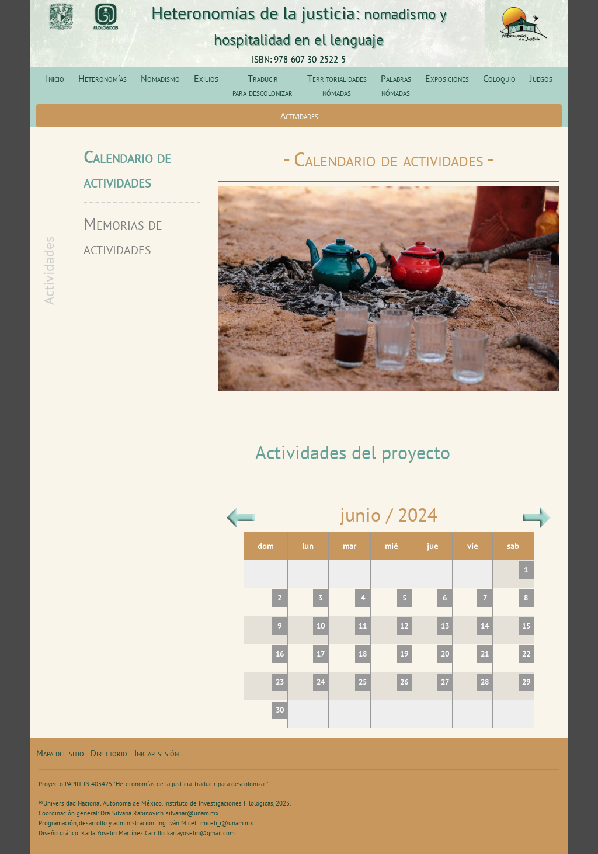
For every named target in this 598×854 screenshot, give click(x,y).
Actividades (299, 115)
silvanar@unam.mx (192, 813)
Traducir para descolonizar (262, 85)
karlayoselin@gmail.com (201, 833)
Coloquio (499, 78)
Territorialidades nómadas (337, 85)
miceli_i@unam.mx (226, 823)
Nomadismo (160, 78)
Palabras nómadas (396, 85)
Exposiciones (447, 78)
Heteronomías (102, 78)
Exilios (206, 78)
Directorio (109, 753)
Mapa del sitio (60, 753)
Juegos (541, 78)
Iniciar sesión (156, 753)
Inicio (55, 78)
